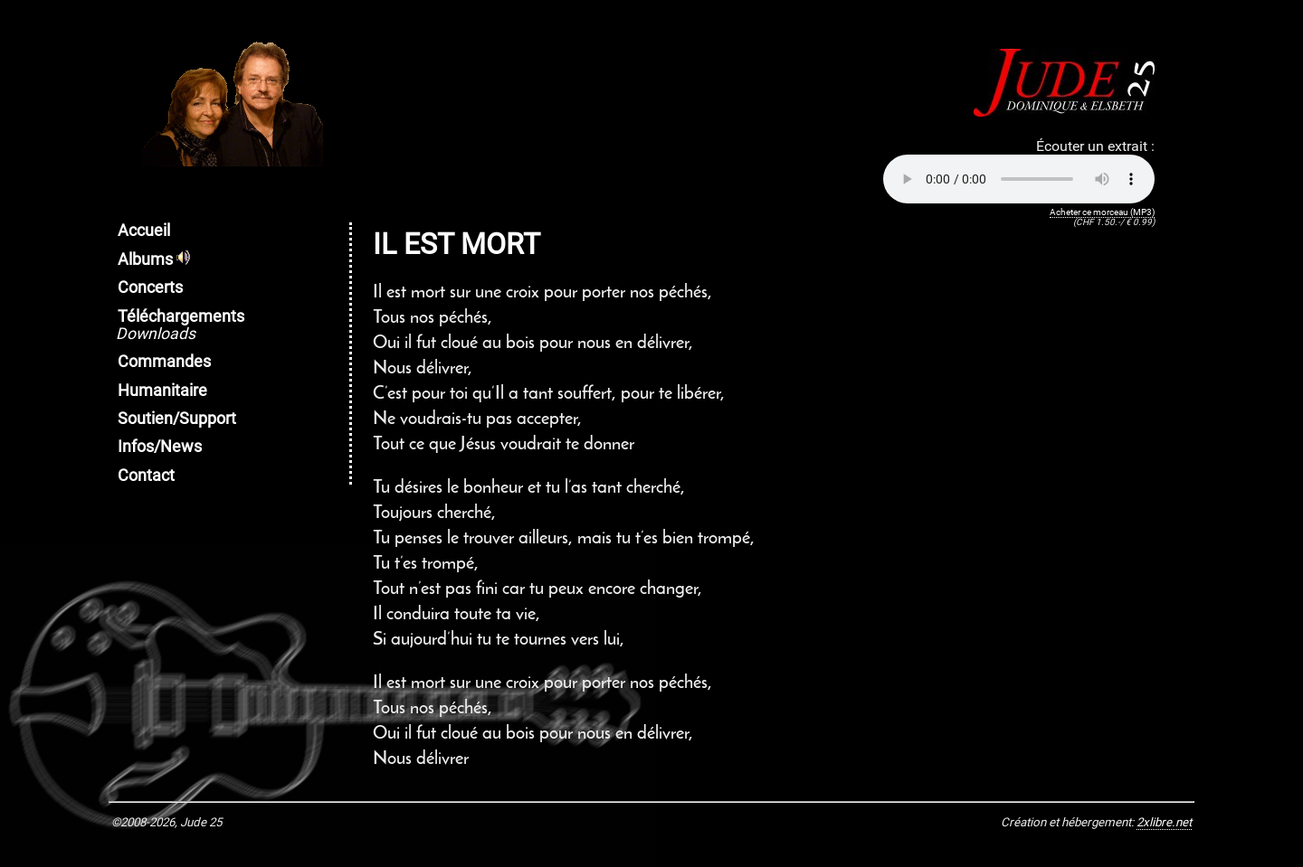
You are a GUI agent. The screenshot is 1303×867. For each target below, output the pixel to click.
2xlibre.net (1164, 822)
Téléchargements (180, 325)
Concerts (150, 287)
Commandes (164, 362)
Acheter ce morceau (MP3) (1102, 212)
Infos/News (160, 447)
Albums (154, 259)
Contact (146, 475)
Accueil (144, 230)
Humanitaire (162, 391)
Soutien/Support (177, 419)
